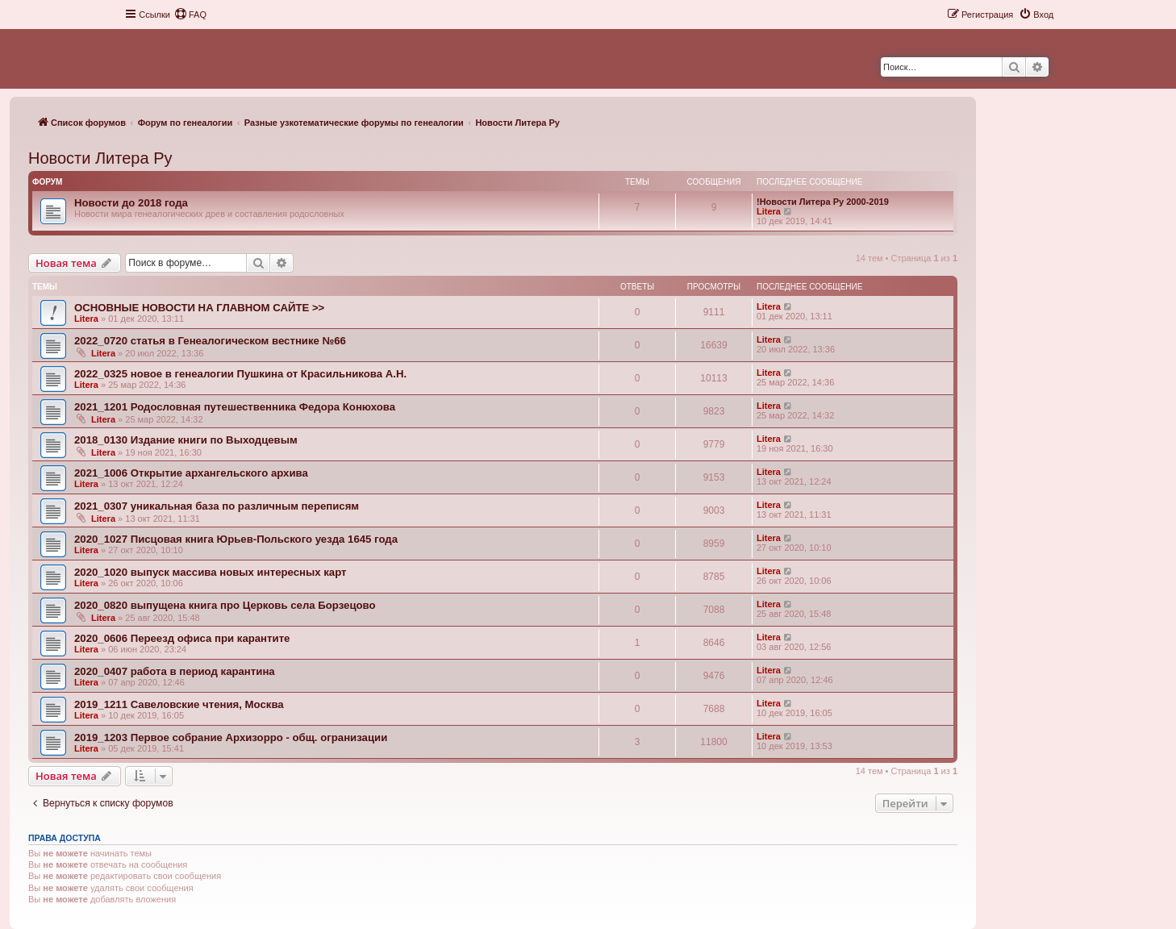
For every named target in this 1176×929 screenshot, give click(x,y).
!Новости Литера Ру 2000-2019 (823, 201)
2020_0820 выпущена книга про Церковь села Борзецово (225, 605)
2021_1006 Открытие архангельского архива (191, 473)
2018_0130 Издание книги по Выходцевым (186, 440)
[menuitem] (190, 14)
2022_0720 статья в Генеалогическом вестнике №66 (210, 341)
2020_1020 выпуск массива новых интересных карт (210, 572)
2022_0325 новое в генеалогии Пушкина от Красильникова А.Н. (240, 374)
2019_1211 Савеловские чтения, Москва (179, 704)
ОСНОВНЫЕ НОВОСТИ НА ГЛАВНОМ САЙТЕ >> (199, 308)
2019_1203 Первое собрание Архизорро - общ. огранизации (230, 737)
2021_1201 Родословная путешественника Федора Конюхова (234, 407)
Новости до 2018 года (131, 203)
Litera (769, 211)
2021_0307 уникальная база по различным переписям (216, 506)
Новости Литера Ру (100, 158)
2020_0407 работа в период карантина (174, 671)
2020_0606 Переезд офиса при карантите (182, 638)
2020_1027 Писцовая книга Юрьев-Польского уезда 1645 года (236, 539)
